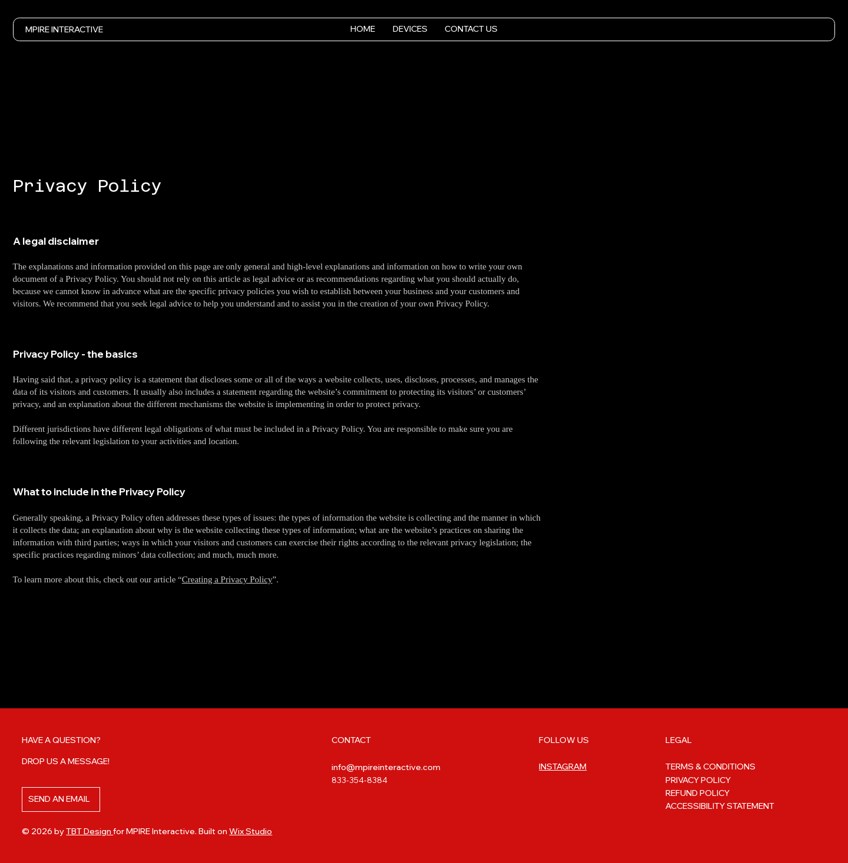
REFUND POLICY (697, 793)
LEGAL (678, 740)
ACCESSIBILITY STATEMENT (719, 806)
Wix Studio (250, 831)
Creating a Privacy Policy (227, 579)
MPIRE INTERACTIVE (64, 29)
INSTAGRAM (563, 766)
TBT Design (89, 831)
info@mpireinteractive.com (386, 767)
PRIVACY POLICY (698, 780)
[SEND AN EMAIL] (61, 799)
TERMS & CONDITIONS (710, 766)
